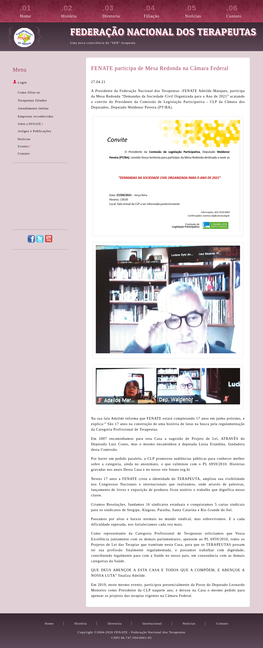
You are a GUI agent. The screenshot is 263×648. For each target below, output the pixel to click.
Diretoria (117, 10)
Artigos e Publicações (34, 131)
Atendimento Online (33, 108)
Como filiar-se (29, 92)
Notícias (200, 10)
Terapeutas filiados (32, 100)
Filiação (159, 10)
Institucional (152, 623)
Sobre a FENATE (30, 124)
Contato (241, 10)
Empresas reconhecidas (35, 116)
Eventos (24, 146)
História (76, 10)
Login (20, 82)
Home (35, 10)
